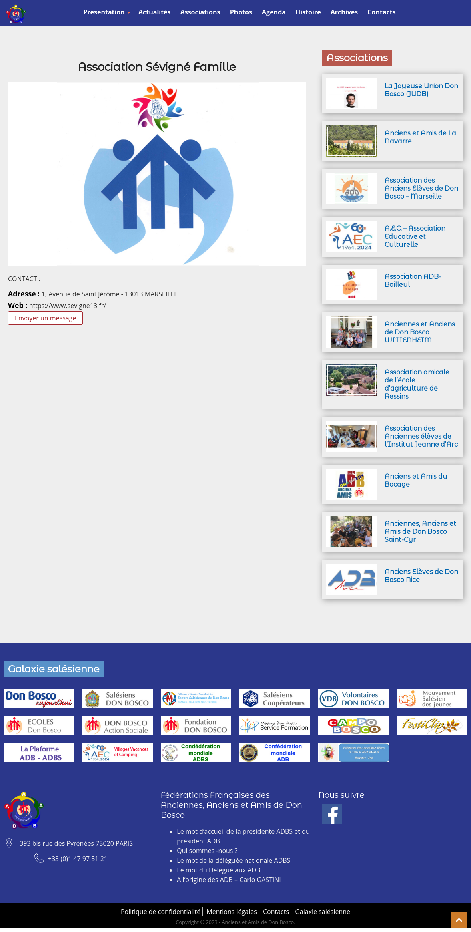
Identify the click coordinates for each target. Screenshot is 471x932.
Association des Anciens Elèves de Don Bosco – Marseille (421, 188)
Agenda (274, 12)
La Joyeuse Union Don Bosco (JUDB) (421, 90)
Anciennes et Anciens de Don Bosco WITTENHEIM (420, 332)
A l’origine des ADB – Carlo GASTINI (229, 879)
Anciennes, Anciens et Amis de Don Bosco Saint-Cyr (420, 531)
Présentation (106, 12)
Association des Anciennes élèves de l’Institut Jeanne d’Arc (421, 436)
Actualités (154, 12)
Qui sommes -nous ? (207, 850)
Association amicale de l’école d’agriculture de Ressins (417, 384)
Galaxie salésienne (322, 911)
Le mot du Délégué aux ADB (218, 870)
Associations (200, 12)
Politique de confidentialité (160, 911)
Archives (344, 12)
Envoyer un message (45, 318)
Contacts (381, 12)
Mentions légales (231, 911)
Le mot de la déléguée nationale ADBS (233, 860)
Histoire (308, 12)
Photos (241, 12)
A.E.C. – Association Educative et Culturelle (415, 236)
